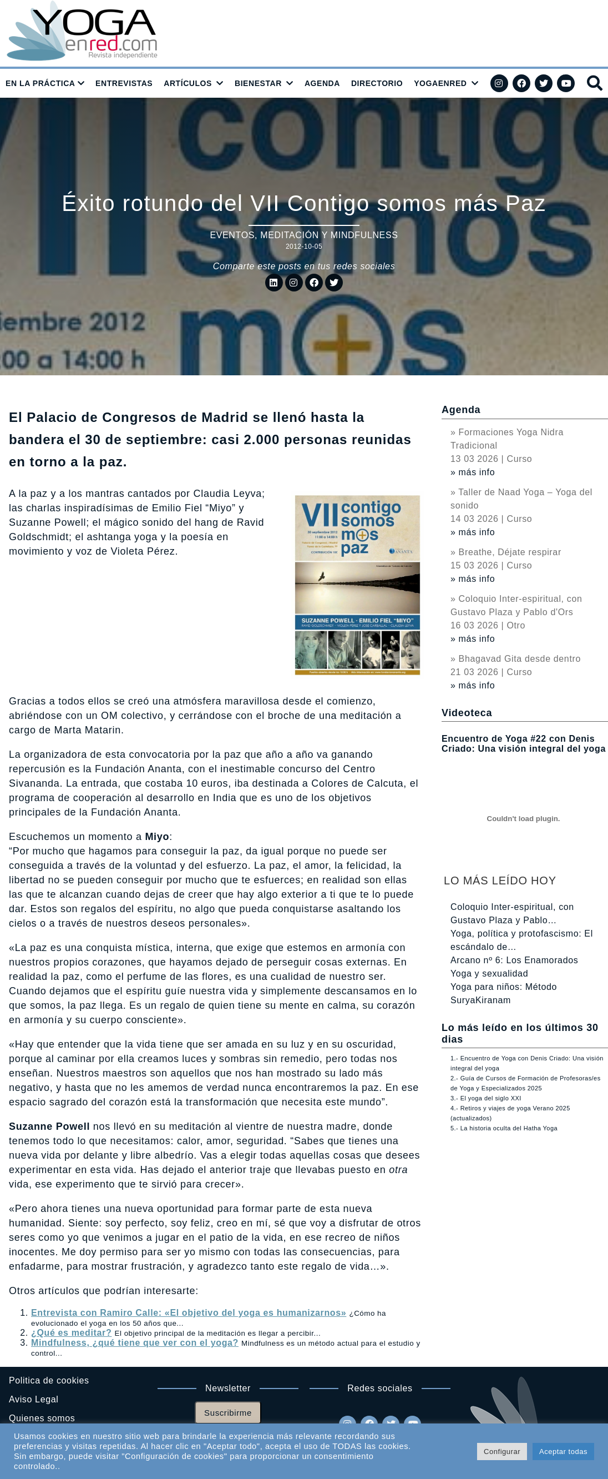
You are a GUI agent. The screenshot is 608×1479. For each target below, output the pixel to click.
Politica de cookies (49, 1380)
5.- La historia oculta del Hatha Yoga (504, 1128)
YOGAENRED (440, 83)
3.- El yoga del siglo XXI (485, 1098)
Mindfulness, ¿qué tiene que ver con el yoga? (135, 1342)
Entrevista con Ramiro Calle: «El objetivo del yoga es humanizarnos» (188, 1312)
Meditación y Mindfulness (329, 235)
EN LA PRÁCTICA (40, 83)
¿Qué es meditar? (71, 1332)
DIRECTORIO (377, 83)
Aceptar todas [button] (563, 1451)
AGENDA (322, 83)
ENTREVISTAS (124, 83)
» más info (472, 472)
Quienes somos (42, 1418)
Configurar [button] (502, 1451)
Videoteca (467, 712)
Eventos (232, 235)
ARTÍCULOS (188, 83)
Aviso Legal (33, 1399)
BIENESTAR (258, 83)
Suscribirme (228, 1412)
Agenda (461, 409)
